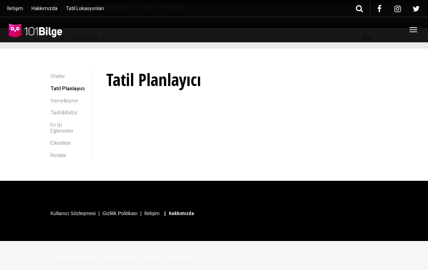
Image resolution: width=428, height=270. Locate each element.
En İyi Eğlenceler (62, 128)
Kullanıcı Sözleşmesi (73, 213)
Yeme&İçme (64, 101)
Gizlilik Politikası (119, 213)
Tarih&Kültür (64, 112)
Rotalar (58, 155)
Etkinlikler (60, 143)
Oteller (57, 76)
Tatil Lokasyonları (85, 8)
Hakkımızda (44, 8)
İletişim (15, 8)
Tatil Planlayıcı (67, 88)
